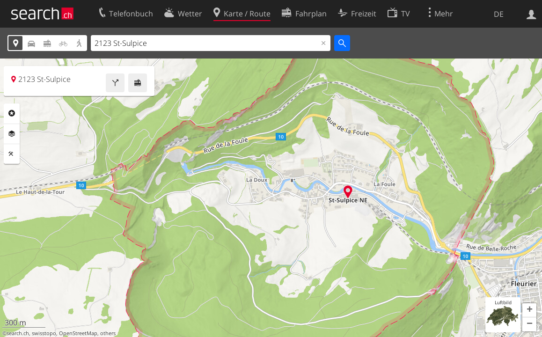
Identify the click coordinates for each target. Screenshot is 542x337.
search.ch (18, 333)
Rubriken (12, 113)
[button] (529, 310)
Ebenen (12, 134)
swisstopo (44, 333)
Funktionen (12, 154)
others (108, 333)
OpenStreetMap (78, 333)
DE (499, 14)
